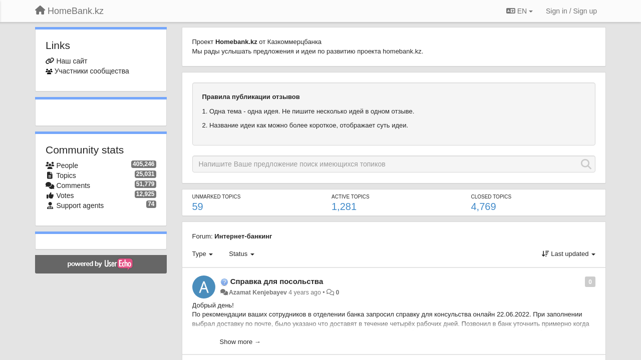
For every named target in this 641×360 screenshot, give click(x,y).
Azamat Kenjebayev (258, 292)
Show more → (240, 342)
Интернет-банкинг (243, 236)
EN (519, 11)
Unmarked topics (216, 197)
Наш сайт (71, 61)
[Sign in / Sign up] (571, 11)
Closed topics (491, 197)
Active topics (351, 197)
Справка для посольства (277, 281)
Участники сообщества (92, 71)
